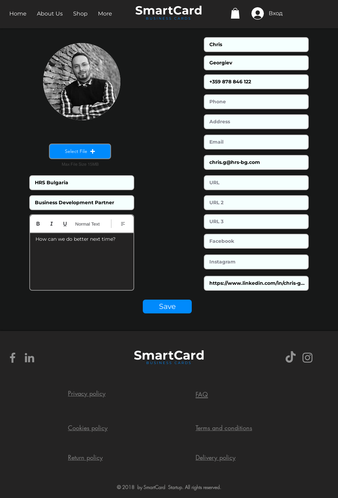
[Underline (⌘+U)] (65, 224)
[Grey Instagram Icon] (307, 357)
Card (187, 10)
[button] (50, 13)
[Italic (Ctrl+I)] (52, 224)
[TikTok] (290, 357)
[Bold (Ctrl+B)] (38, 224)
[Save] (167, 306)
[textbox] (82, 259)
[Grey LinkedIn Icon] (29, 357)
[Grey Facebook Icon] (12, 357)
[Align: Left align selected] (123, 224)
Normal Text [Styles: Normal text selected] (87, 224)
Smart (154, 355)
